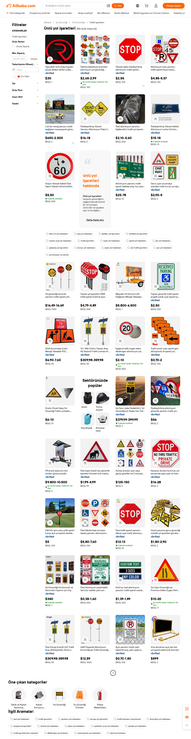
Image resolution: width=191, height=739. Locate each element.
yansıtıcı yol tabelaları (70, 719)
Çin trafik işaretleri (139, 248)
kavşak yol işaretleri (21, 726)
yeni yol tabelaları (20, 719)
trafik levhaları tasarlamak (128, 719)
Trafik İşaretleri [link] (100, 22)
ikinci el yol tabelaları (57, 234)
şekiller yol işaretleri (110, 234)
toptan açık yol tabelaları (59, 241)
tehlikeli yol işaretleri (138, 234)
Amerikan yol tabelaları (160, 719)
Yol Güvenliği (80, 22)
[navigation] (24, 348)
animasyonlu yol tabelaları (88, 733)
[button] (50, 59)
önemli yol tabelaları (49, 726)
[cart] (146, 6)
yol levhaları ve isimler (58, 255)
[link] (187, 709)
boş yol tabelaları (83, 234)
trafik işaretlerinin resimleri (24, 733)
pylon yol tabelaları (76, 726)
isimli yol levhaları (118, 733)
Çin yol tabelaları (162, 241)
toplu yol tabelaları (110, 241)
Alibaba (48, 22)
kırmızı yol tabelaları (85, 248)
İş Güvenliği (63, 22)
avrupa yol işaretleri (98, 719)
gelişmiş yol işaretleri (57, 248)
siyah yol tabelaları (112, 248)
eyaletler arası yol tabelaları (106, 726)
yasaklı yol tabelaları (138, 726)
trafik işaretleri (86, 241)
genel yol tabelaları (137, 241)
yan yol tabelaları (164, 248)
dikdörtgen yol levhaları (56, 733)
